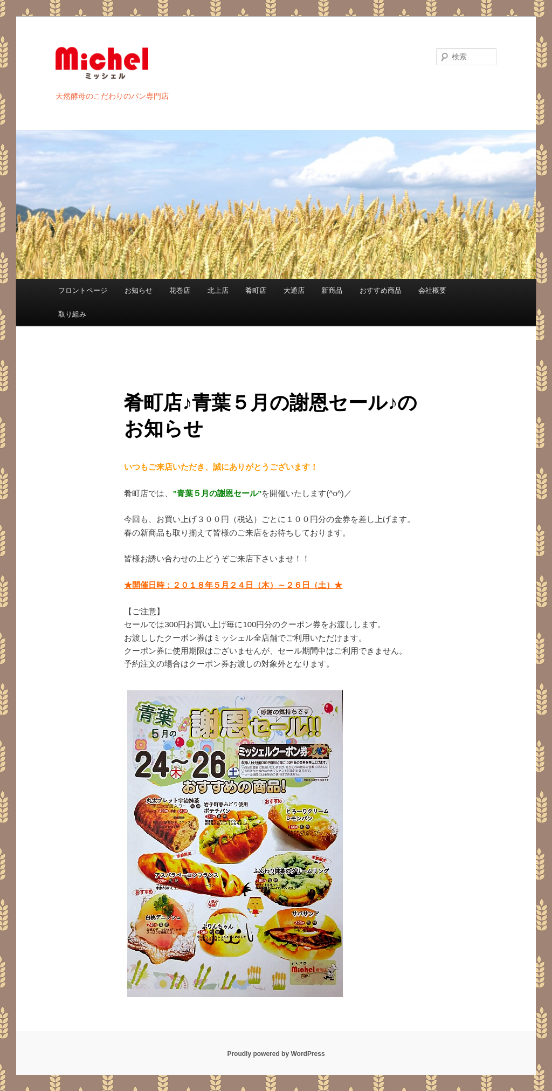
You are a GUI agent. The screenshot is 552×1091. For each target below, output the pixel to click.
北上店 (218, 290)
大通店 (294, 290)
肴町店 (255, 290)
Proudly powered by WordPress (276, 1054)
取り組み (72, 314)
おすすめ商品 (381, 290)
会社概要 (432, 290)
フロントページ (82, 290)
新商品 (331, 290)
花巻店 (179, 290)
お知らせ (139, 290)
